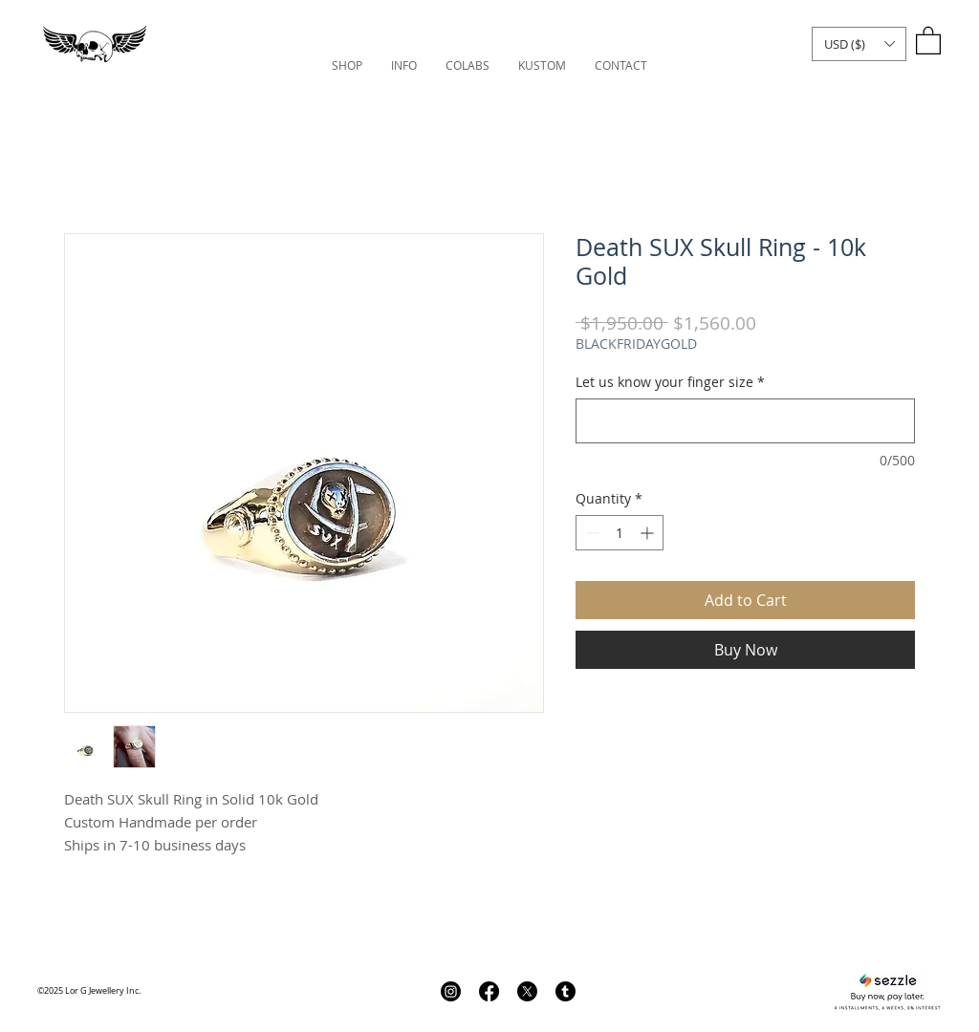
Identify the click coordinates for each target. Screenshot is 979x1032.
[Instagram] (451, 991)
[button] (859, 44)
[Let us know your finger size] (745, 421)
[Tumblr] (565, 991)
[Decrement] (590, 532)
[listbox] (859, 44)
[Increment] (649, 532)
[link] (928, 39)
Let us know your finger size (670, 382)
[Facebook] (489, 991)
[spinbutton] (619, 532)
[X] (527, 991)
